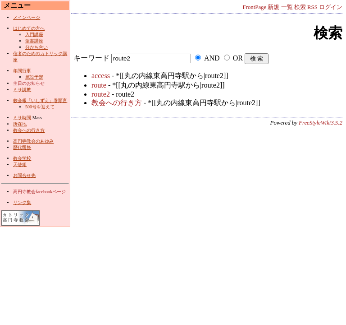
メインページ (26, 17)
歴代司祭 (22, 147)
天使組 (20, 164)
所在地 (20, 123)
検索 (300, 7)
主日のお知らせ (29, 83)
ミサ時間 (22, 117)
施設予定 (34, 76)
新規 (273, 7)
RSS (312, 7)
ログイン (330, 7)
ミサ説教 (22, 89)
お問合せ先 (24, 175)
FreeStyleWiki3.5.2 (320, 123)
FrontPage (255, 7)
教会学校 (22, 158)
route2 (100, 94)
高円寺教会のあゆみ (33, 141)
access (100, 75)
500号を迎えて (40, 106)
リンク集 (22, 202)
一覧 (287, 7)
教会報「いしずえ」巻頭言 (40, 100)
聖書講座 (34, 40)
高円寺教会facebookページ (39, 191)
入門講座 (34, 34)
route (98, 85)
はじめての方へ (29, 28)
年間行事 (22, 70)
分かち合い (36, 47)
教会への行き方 (116, 103)
